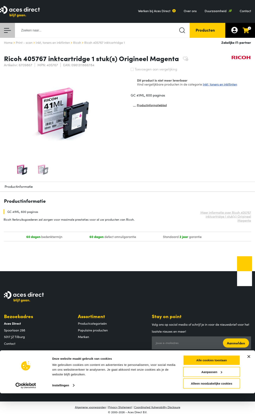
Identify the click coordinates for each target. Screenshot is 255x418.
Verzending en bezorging (96, 367)
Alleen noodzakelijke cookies (211, 408)
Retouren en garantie (93, 374)
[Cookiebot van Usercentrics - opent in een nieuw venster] (25, 410)
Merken (83, 336)
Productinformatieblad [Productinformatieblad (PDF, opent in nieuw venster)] (150, 106)
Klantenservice (95, 353)
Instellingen (60, 410)
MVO (7, 374)
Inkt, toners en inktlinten (220, 84)
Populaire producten (93, 330)
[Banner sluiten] (248, 381)
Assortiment (91, 316)
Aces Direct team (16, 367)
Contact (245, 11)
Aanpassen (211, 396)
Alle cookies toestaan (211, 385)
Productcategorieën (92, 323)
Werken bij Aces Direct (154, 11)
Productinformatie (19, 186)
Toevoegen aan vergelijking (154, 69)
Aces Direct (17, 353)
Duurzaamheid (216, 11)
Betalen (83, 361)
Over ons (190, 11)
